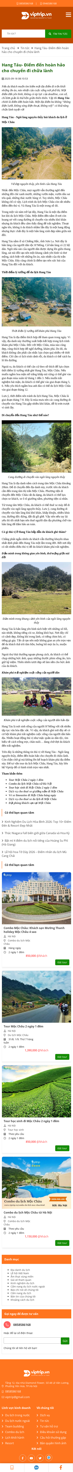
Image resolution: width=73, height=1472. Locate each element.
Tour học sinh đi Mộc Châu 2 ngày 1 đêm (33, 787)
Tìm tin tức (58, 34)
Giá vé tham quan (21, 1280)
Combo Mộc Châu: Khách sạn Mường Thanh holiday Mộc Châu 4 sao (34, 930)
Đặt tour (62, 962)
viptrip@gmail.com (17, 1397)
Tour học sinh (16, 1129)
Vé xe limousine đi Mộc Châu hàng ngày (32, 795)
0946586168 (48, 3)
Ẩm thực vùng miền (22, 1276)
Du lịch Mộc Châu (18, 1035)
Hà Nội (12, 936)
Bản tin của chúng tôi (23, 1296)
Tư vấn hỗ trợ (47, 1426)
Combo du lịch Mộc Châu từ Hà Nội (30, 783)
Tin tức (43, 1421)
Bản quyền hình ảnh (51, 1443)
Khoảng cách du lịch (22, 1299)
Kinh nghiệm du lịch (22, 1283)
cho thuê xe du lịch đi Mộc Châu (38, 799)
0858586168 (25, 3)
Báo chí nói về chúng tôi (25, 1289)
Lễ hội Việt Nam (20, 1273)
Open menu (68, 14)
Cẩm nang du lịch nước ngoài (28, 1286)
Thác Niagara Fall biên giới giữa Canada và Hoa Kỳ (36, 833)
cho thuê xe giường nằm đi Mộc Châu (41, 791)
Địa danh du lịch (20, 1270)
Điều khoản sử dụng (52, 1432)
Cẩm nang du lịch (21, 1293)
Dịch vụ (43, 1415)
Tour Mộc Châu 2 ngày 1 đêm (26, 779)
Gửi (65, 1341)
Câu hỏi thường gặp (51, 1437)
